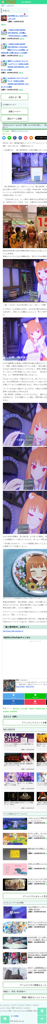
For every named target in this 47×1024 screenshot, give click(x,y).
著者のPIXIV (30, 686)
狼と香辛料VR (13, 711)
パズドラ (14, 1005)
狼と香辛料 (6, 711)
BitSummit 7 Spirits (40, 708)
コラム (8, 1008)
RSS (9, 1011)
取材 (13, 1008)
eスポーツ (19, 1008)
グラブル (21, 1005)
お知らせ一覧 (14, 97)
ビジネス (27, 1008)
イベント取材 (5, 131)
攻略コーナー (14, 111)
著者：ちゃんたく (6, 134)
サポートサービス (19, 1011)
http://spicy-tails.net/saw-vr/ (13, 631)
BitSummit (31, 708)
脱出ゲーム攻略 (14, 119)
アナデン (28, 1005)
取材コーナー (16, 708)
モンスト (6, 1005)
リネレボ (35, 1005)
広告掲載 (29, 1011)
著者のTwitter (20, 686)
